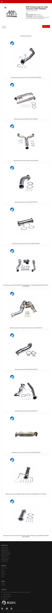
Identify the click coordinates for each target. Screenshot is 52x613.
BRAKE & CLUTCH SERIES (6, 553)
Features (4, 26)
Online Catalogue (4, 567)
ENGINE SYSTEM (4, 547)
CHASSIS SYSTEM (4, 549)
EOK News (3, 585)
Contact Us (46, 26)
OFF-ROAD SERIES (4, 559)
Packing (2, 572)
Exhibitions (3, 583)
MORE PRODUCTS (4, 561)
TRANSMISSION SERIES (5, 552)
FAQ (2, 569)
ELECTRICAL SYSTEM (5, 558)
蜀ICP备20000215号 (28, 610)
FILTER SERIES (4, 556)
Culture (2, 575)
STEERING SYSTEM (4, 550)
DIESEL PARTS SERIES (5, 555)
